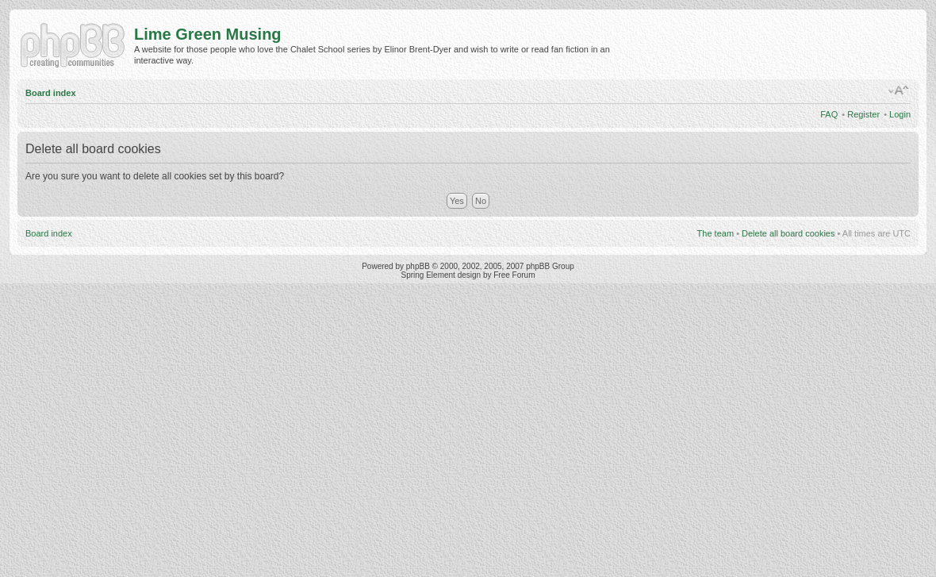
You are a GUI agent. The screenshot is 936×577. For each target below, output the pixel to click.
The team (715, 233)
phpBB (418, 266)
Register (863, 114)
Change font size (899, 90)
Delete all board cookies (788, 233)
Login (900, 114)
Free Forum (514, 275)
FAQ (829, 114)
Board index (50, 93)
